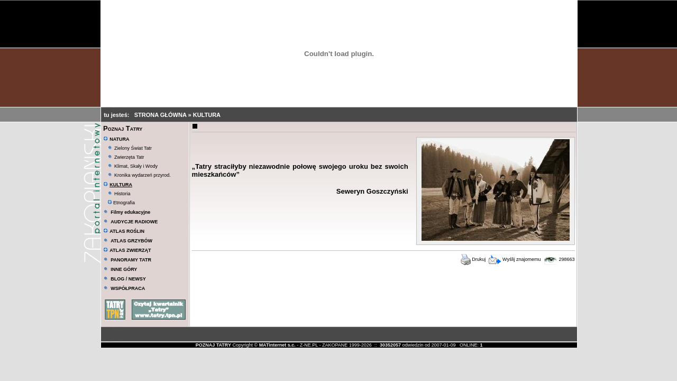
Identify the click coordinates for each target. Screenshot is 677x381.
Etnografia (121, 202)
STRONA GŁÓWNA (161, 115)
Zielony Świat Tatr (133, 148)
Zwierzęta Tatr (129, 157)
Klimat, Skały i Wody (136, 166)
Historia (122, 193)
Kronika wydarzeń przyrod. (142, 175)
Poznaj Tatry (122, 128)
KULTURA (207, 115)
